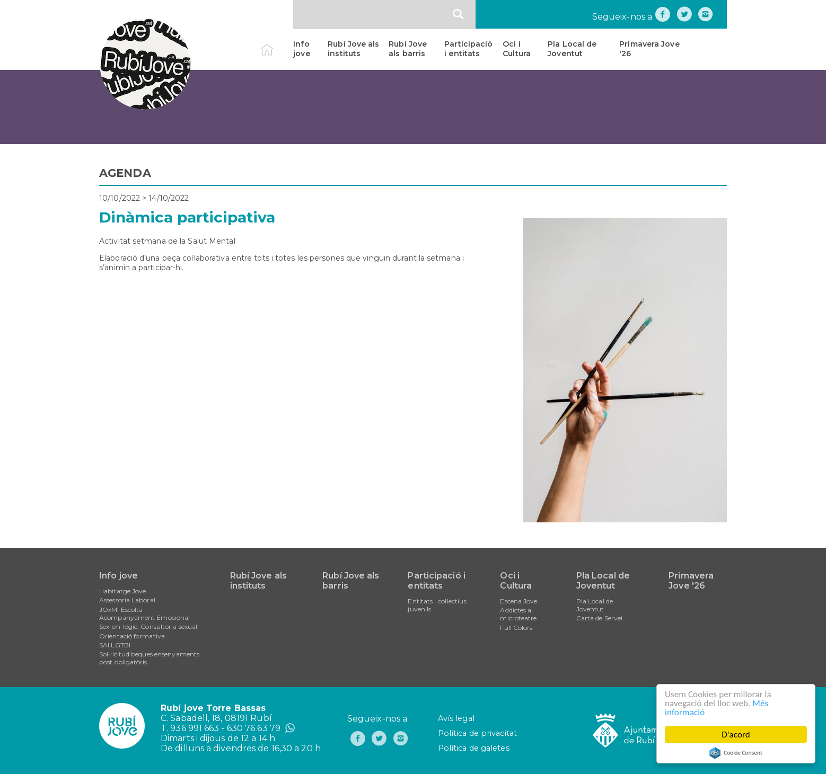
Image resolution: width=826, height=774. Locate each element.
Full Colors (516, 627)
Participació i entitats (468, 48)
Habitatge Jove (122, 591)
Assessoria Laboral (127, 600)
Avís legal (456, 718)
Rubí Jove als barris (408, 48)
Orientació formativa (132, 636)
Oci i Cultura (517, 48)
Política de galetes (473, 748)
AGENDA (125, 173)
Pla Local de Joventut (572, 48)
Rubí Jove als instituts (353, 48)
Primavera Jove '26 (649, 48)
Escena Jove (518, 601)
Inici (276, 44)
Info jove (301, 48)
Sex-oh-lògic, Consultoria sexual (148, 626)
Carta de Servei (599, 618)
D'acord (737, 734)
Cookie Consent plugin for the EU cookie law (736, 753)
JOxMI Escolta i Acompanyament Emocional (144, 613)
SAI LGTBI (114, 645)
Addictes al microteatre (518, 614)
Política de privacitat (477, 733)
